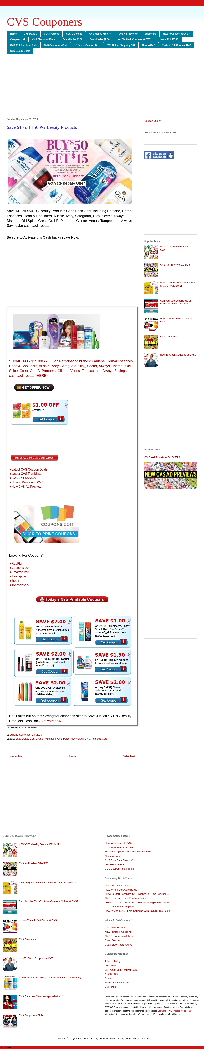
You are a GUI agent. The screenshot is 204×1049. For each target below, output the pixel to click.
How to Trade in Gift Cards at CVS (38, 920)
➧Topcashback (19, 585)
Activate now (51, 721)
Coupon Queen (152, 120)
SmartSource (112, 940)
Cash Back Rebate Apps (118, 944)
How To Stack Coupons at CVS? (134, 39)
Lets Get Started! (114, 864)
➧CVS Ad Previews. (23, 478)
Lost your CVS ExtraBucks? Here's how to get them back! (137, 902)
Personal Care (99, 738)
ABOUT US (111, 974)
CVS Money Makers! (100, 33)
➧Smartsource (19, 572)
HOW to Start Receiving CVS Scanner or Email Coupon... (137, 893)
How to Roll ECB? (168, 39)
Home (13, 33)
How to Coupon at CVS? (176, 33)
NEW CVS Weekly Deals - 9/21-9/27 (39, 844)
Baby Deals (22, 738)
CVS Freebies (51, 33)
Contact (109, 978)
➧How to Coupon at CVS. (26, 482)
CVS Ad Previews (128, 33)
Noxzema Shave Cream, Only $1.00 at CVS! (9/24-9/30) (50, 977)
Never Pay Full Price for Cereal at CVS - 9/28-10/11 (177, 284)
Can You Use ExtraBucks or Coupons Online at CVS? (175, 302)
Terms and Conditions (117, 982)
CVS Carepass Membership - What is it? (41, 996)
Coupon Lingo (112, 856)
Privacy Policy (112, 961)
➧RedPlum (16, 563)
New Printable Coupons (118, 885)
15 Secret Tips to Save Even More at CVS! (128, 851)
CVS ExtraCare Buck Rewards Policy (125, 898)
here (186, 1014)
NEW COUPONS (80, 738)
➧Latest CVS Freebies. (25, 473)
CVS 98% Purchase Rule (23, 45)
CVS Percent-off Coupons (119, 906)
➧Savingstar (17, 576)
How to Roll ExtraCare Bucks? (122, 889)
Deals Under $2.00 (100, 39)
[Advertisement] (102, 86)
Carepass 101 (17, 39)
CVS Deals (63, 738)
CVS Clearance (168, 336)
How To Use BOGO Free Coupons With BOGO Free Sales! (138, 910)
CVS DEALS (30, 33)
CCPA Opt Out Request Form (121, 969)
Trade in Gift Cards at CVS (176, 45)
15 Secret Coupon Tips (86, 45)
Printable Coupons (115, 927)
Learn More (163, 1011)
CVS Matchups (74, 33)
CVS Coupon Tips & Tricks (119, 868)
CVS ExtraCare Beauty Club (120, 860)
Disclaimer (111, 965)
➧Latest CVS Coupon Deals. (28, 469)
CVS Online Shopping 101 (121, 45)
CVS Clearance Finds (43, 39)
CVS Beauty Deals (20, 51)
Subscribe (150, 33)
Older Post (129, 756)
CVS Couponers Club (55, 45)
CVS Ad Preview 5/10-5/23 (175, 264)
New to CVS (148, 45)
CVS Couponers (44, 21)
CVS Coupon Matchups (43, 738)
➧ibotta (14, 580)
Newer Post (16, 756)
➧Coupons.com (20, 567)
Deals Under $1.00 (72, 39)
